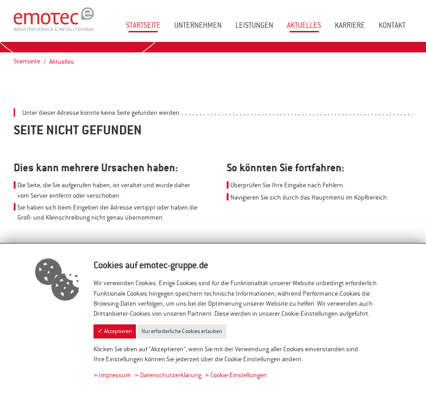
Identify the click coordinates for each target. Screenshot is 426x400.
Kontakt (392, 25)
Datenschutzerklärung (170, 375)
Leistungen (254, 25)
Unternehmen (198, 25)
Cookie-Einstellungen (238, 375)
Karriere (350, 25)
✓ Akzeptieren (115, 331)
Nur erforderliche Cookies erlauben (181, 331)
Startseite (143, 25)
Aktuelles (304, 25)
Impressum (115, 375)
